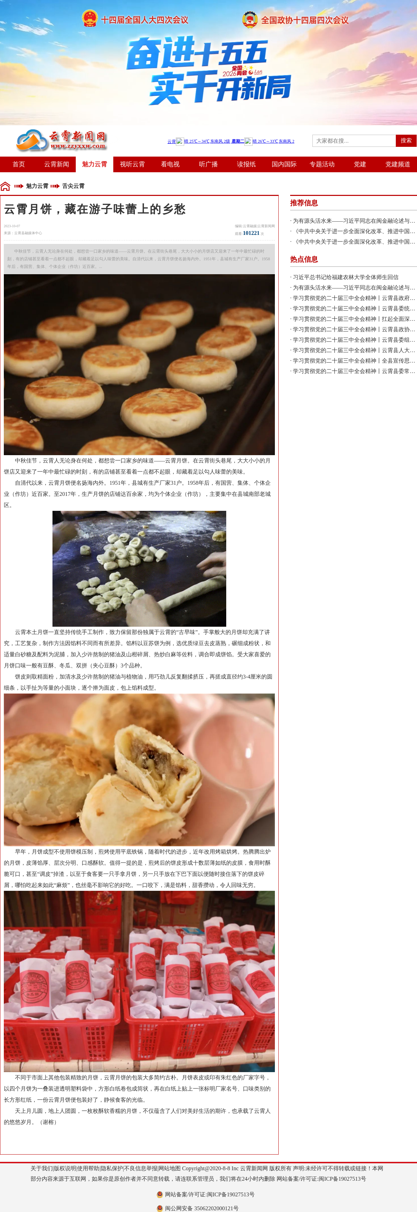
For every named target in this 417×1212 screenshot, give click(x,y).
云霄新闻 (56, 164)
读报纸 (246, 164)
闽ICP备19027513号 (342, 1179)
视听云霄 (132, 164)
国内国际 (284, 164)
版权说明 (65, 1168)
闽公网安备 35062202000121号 (202, 1208)
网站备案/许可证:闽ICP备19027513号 (210, 1194)
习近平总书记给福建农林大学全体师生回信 (346, 277)
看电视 (170, 164)
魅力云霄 (94, 164)
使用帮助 (88, 1168)
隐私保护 (112, 1168)
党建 (360, 164)
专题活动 (322, 164)
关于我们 (42, 1168)
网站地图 (169, 1168)
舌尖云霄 (73, 186)
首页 (19, 164)
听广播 (208, 164)
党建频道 (397, 164)
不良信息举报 (140, 1168)
